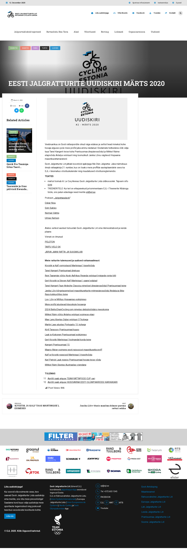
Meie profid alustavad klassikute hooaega (65, 304)
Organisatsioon (137, 31)
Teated (45, 48)
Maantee (14, 48)
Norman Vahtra (52, 213)
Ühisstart (13, 136)
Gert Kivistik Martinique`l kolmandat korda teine (68, 339)
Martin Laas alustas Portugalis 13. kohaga (65, 324)
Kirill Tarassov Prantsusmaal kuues (62, 329)
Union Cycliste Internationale (63, 500)
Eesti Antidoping (149, 487)
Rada (36, 48)
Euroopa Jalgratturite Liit (153, 502)
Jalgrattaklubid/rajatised (27, 31)
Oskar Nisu (50, 203)
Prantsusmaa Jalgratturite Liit (155, 517)
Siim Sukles (50, 208)
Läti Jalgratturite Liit (151, 507)
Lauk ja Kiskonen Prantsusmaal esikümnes (66, 334)
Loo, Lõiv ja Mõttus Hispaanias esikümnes (65, 299)
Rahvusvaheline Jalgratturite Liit (157, 497)
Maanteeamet (148, 492)
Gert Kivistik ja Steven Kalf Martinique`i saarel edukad (71, 280)
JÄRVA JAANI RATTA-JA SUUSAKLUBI (64, 252)
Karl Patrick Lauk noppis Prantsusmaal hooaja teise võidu (73, 359)
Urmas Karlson (52, 218)
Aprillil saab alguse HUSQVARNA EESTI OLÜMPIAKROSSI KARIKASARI (83, 382)
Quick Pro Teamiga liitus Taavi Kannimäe (17, 167)
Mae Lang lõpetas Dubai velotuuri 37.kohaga (66, 319)
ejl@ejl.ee (90, 192)
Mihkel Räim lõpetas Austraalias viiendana (65, 364)
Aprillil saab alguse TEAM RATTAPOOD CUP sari (71, 378)
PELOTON (50, 241)
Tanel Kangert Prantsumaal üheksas (62, 270)
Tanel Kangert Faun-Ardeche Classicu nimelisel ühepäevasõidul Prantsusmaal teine (85, 285)
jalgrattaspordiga (69, 490)
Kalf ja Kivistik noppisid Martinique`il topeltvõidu (68, 354)
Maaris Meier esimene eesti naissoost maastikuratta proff (73, 349)
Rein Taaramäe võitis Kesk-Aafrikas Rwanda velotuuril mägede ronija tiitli (80, 275)
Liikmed (118, 31)
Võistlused (89, 31)
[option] (87, 119)
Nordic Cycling (65, 506)
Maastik (25, 48)
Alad (76, 31)
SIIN (50, 185)
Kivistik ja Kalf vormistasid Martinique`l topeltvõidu (70, 265)
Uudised (155, 31)
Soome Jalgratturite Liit (152, 522)
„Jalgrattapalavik (62, 198)
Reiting (105, 31)
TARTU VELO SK (53, 247)
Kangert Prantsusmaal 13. (57, 344)
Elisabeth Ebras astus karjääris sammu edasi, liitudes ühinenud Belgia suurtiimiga (19, 150)
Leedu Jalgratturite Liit (152, 512)
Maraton (11, 179)
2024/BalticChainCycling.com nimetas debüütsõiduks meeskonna (77, 309)
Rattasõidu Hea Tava (57, 31)
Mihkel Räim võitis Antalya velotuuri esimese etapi (69, 314)
